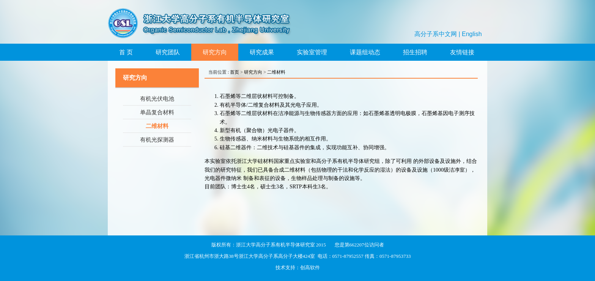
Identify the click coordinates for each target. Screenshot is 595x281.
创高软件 (310, 267)
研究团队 (168, 52)
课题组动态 (365, 52)
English (472, 34)
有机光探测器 (157, 140)
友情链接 (462, 52)
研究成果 (262, 52)
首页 (234, 72)
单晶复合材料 (157, 112)
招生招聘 (415, 52)
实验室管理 (312, 52)
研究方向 (215, 52)
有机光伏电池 (157, 99)
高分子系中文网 (435, 34)
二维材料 (157, 126)
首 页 (126, 52)
